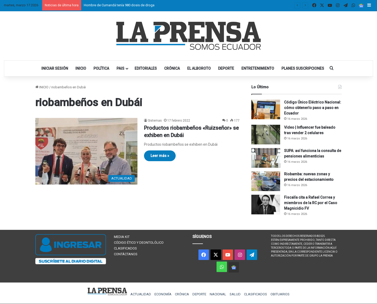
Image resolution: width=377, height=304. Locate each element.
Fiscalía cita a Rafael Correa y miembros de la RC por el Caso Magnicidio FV (310, 202)
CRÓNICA (172, 68)
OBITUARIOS (280, 294)
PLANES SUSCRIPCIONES (302, 68)
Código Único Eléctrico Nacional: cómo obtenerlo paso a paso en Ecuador (312, 107)
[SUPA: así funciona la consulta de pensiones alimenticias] (265, 158)
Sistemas (155, 120)
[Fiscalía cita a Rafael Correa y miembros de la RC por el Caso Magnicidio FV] (265, 204)
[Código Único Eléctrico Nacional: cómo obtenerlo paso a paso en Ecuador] (265, 109)
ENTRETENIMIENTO (257, 68)
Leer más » (160, 156)
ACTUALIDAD (140, 294)
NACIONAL (218, 294)
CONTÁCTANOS (125, 254)
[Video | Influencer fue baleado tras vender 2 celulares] (265, 134)
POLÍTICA (101, 68)
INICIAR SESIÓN (54, 68)
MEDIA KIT (122, 237)
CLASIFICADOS (125, 248)
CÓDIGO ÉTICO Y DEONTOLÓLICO (139, 243)
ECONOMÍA (162, 294)
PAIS (120, 68)
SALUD (235, 294)
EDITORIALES (146, 68)
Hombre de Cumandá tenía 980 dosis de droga (119, 5)
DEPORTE (226, 68)
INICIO (80, 68)
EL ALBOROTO (199, 68)
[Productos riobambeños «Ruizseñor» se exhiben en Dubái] (86, 151)
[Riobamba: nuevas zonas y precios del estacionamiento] (265, 181)
